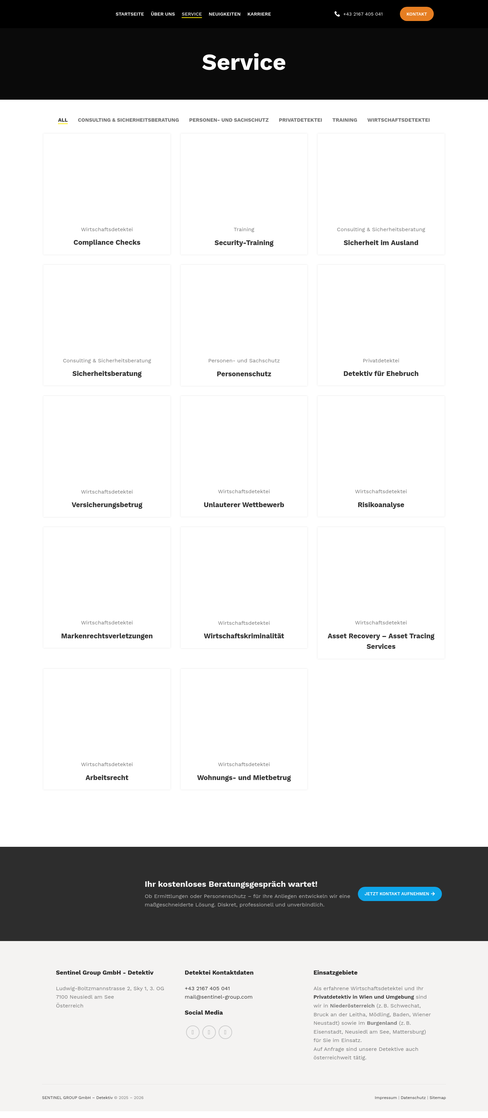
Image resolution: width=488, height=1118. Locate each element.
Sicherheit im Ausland (382, 249)
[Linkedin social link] (225, 1038)
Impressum (386, 1104)
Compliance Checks (106, 249)
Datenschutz (413, 1104)
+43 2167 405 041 (207, 995)
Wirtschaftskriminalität (244, 644)
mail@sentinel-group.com (218, 1003)
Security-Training (244, 249)
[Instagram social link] (209, 1038)
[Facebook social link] (193, 1038)
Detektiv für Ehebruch (382, 380)
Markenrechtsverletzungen (106, 644)
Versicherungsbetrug (106, 512)
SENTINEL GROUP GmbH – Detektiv (77, 1104)
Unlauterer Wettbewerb (244, 512)
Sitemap (437, 1104)
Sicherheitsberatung (106, 380)
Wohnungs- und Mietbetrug (243, 786)
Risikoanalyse (382, 512)
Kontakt (417, 16)
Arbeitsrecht (105, 786)
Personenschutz (244, 381)
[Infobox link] (358, 17)
